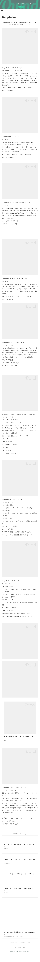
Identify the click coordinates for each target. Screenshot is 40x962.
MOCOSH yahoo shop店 (20, 834)
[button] (2, 10)
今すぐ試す (21, 6)
